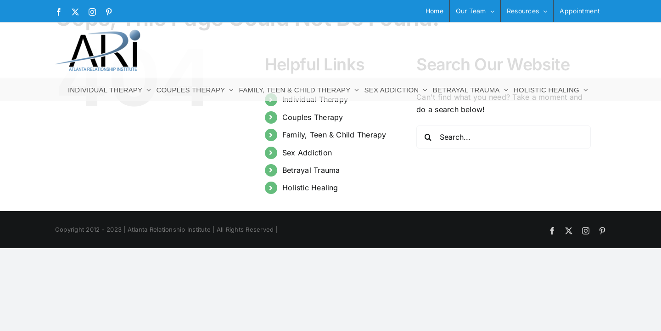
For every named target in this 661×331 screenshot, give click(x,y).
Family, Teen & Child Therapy (334, 134)
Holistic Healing (310, 187)
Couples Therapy (312, 117)
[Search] (427, 137)
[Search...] (503, 137)
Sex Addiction (307, 152)
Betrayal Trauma (311, 170)
